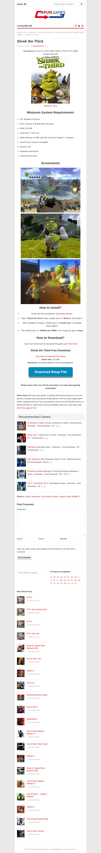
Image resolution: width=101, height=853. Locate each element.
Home (19, 32)
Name (20, 539)
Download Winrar (64, 314)
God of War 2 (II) (34, 658)
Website (63, 539)
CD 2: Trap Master (35, 483)
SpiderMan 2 (32, 719)
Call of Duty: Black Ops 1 (37, 744)
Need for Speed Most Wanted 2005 (36, 769)
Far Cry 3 (31, 683)
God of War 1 (32, 707)
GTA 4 (29, 621)
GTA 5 (29, 597)
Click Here (72, 344)
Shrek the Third (50, 106)
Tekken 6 (30, 756)
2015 (24, 32)
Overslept (31, 447)
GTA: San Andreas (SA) (37, 609)
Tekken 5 (30, 807)
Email (41, 539)
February (32, 32)
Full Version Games (63, 32)
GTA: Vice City (33, 633)
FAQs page (25, 408)
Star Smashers (33, 459)
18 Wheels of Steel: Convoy (39, 423)
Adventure (49, 32)
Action (41, 32)
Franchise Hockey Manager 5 (40, 471)
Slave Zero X (33, 435)
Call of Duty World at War (37, 819)
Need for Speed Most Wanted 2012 (36, 647)
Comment (22, 509)
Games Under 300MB (68, 496)
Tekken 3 (30, 671)
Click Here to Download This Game (50, 356)
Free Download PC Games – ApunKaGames (46, 849)
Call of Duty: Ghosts (35, 831)
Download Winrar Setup (37, 695)
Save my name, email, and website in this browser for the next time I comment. (46, 550)
